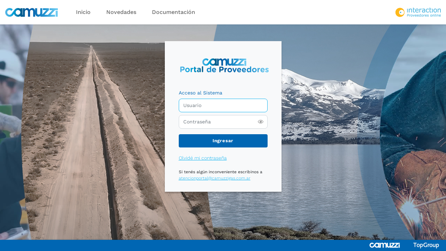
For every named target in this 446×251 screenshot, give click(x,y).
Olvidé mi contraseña (203, 158)
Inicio (83, 12)
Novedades (121, 12)
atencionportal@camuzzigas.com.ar (215, 178)
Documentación (173, 12)
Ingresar (223, 140)
